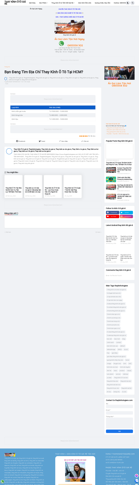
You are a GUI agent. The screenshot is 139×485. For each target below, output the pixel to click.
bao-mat (117, 339)
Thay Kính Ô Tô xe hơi (121, 377)
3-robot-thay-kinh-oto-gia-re (115, 332)
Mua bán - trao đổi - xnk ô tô (115, 471)
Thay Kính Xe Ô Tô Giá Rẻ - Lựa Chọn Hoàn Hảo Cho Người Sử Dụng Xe (52, 191)
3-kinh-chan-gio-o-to (113, 314)
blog (123, 339)
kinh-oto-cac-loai (112, 367)
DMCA (119, 349)
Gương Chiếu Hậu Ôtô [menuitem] (102, 3)
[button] (128, 3)
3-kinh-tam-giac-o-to (113, 328)
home (127, 360)
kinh (124, 363)
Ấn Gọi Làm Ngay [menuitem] (36, 9)
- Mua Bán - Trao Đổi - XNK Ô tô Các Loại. (117, 133)
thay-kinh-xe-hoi (126, 388)
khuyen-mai (117, 363)
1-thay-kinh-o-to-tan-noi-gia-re (116, 289)
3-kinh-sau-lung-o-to (113, 321)
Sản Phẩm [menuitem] (43, 3)
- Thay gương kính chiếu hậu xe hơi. (116, 131)
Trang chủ (7, 66)
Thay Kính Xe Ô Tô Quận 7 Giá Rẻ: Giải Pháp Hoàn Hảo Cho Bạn (73, 190)
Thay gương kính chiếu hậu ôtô (116, 479)
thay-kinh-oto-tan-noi (113, 384)
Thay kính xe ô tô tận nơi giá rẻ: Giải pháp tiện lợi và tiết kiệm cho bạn (33, 190)
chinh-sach (110, 342)
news (115, 370)
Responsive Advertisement (69, 60)
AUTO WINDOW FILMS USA (115, 462)
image (109, 363)
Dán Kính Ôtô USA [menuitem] (84, 3)
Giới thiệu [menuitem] (32, 3)
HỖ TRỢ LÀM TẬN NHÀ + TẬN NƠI (117, 482)
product (122, 370)
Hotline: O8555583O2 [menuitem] (121, 3)
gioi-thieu (114, 353)
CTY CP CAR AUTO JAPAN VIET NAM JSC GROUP (124, 196)
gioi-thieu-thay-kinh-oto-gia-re (116, 356)
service (118, 374)
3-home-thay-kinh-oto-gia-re (116, 310)
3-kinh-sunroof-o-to (113, 325)
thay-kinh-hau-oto (112, 381)
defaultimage (111, 349)
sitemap (125, 374)
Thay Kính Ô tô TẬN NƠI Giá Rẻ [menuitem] (62, 3)
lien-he (109, 370)
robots (129, 370)
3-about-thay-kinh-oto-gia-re (116, 303)
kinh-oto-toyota (125, 367)
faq (108, 353)
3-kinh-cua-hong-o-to (113, 318)
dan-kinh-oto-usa (112, 346)
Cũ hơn (98, 232)
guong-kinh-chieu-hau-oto (115, 360)
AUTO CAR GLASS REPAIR (114, 460)
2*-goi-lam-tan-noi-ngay (114, 300)
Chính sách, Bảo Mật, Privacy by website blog (124, 178)
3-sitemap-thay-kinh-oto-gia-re (116, 335)
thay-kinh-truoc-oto (113, 388)
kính (130, 363)
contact (118, 342)
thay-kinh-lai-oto (126, 381)
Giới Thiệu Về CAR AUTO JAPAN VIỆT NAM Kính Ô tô (125, 187)
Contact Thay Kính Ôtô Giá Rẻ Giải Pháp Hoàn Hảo (124, 169)
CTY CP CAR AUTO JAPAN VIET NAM (117, 457)
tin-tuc (109, 391)
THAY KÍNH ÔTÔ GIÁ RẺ (15, 3)
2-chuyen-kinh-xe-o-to (113, 293)
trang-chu (117, 391)
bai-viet (109, 339)
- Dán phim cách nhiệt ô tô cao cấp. (115, 129)
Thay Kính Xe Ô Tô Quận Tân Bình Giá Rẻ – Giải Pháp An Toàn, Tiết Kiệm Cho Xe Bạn (119, 163)
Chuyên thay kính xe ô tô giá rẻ (116, 473)
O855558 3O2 (75, 45)
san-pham (110, 374)
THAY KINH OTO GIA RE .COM (113, 124)
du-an (126, 349)
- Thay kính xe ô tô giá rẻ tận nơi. (115, 128)
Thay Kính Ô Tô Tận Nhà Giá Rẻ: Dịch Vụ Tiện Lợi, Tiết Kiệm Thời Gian (13, 190)
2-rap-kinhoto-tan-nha (114, 296)
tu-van (124, 391)
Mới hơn (8, 232)
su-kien (109, 377)
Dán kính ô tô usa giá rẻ (113, 476)
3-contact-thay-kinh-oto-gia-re (116, 307)
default (122, 346)
